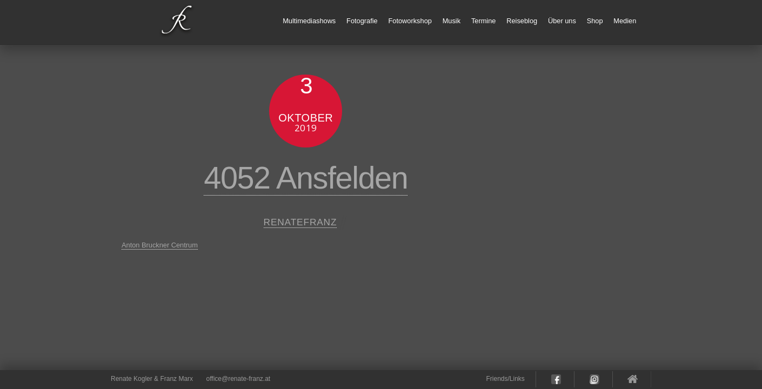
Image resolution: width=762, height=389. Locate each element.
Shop (595, 21)
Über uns (562, 21)
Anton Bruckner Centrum (160, 245)
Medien (624, 21)
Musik (451, 21)
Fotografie (362, 21)
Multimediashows (309, 21)
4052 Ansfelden (305, 177)
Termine (483, 21)
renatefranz (300, 222)
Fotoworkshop (410, 21)
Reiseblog (521, 21)
